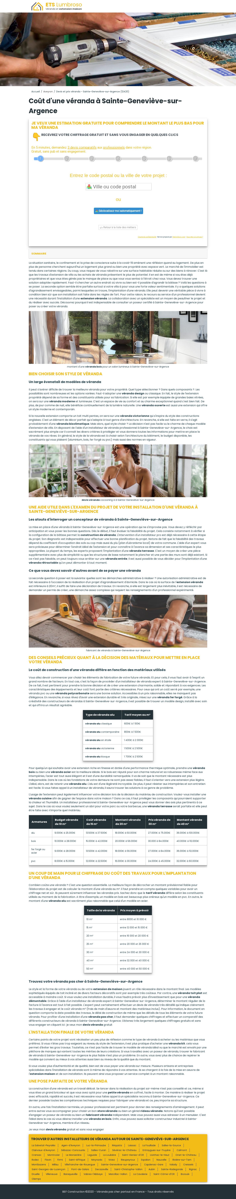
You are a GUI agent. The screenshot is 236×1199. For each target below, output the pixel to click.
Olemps (36, 1179)
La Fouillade (149, 1145)
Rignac (193, 1169)
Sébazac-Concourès (73, 1150)
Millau (55, 1164)
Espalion (145, 1159)
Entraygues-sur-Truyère (157, 1150)
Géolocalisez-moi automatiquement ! (118, 210)
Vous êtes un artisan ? (194, 237)
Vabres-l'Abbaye (93, 1174)
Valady (173, 1164)
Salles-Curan (98, 1150)
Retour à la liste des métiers (118, 227)
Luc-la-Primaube (96, 1145)
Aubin (152, 1169)
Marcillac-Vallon (118, 1174)
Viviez (111, 1159)
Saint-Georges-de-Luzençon (48, 1169)
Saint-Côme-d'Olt (164, 1174)
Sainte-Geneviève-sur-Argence (119, 1164)
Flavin (48, 1159)
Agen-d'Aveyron (70, 1145)
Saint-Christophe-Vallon (128, 1169)
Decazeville (101, 1169)
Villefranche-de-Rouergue (80, 1164)
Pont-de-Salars (80, 1169)
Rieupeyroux (128, 1159)
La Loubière (109, 1155)
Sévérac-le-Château (124, 1150)
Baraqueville (71, 1174)
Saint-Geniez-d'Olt (133, 1155)
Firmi (60, 1159)
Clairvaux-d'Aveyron (43, 1150)
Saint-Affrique (77, 1159)
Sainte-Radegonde (172, 1169)
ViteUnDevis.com (178, 237)
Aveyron (48, 91)
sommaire (38, 254)
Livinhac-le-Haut (159, 1155)
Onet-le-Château (186, 1155)
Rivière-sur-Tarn (182, 1159)
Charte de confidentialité (147, 237)
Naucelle (161, 1159)
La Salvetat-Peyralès (43, 1145)
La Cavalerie (140, 1174)
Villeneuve (52, 1174)
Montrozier (54, 1155)
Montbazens (39, 1164)
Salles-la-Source (171, 1145)
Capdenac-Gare (153, 1164)
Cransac (36, 1155)
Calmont (182, 1150)
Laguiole (92, 1155)
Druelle (36, 1174)
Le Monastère (73, 1155)
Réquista (117, 1145)
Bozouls (185, 1174)
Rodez (35, 1159)
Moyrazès (96, 1159)
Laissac (132, 1145)
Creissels (188, 1164)
